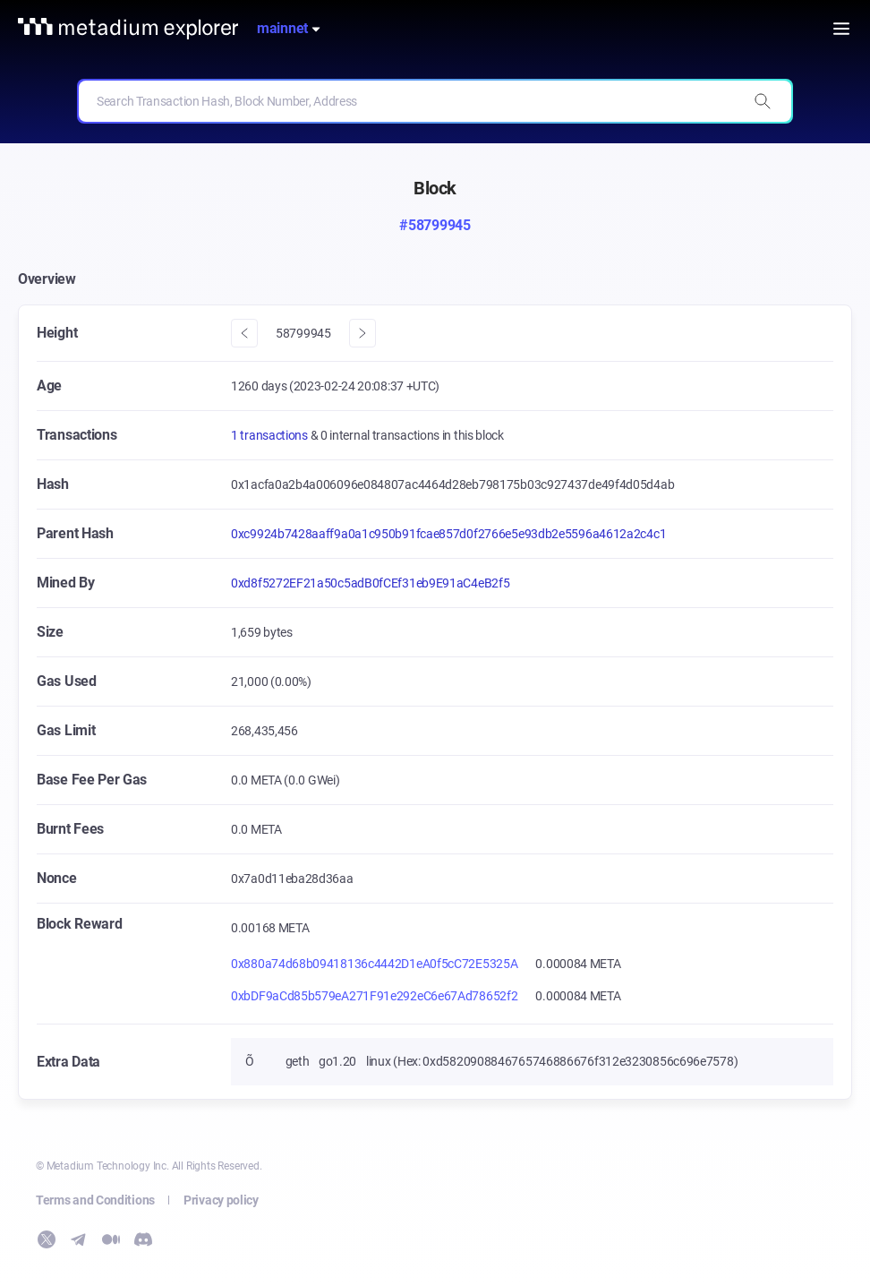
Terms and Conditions (95, 1200)
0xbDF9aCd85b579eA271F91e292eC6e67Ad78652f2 (374, 996)
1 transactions (271, 435)
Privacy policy (221, 1200)
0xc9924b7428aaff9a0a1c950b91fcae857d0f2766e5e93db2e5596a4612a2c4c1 (448, 534)
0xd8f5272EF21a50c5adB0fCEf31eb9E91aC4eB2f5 (370, 583)
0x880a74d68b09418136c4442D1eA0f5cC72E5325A (374, 963)
